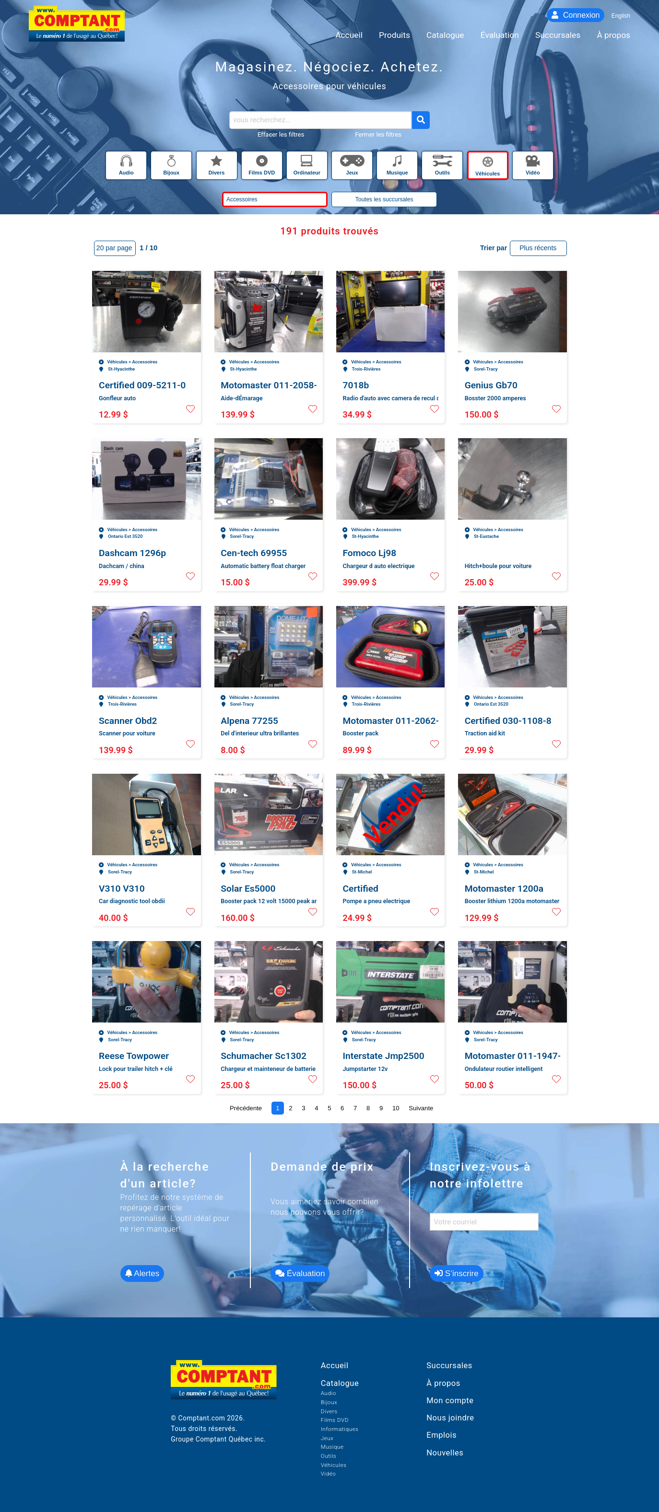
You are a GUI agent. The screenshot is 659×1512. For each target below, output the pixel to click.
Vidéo (328, 1473)
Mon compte (449, 1400)
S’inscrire (457, 1273)
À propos (443, 1383)
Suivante (421, 1108)
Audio (328, 1393)
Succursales (449, 1365)
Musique (332, 1446)
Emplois (441, 1435)
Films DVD (335, 1420)
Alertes (142, 1273)
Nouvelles (444, 1452)
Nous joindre (450, 1417)
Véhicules (334, 1465)
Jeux (327, 1438)
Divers (329, 1411)
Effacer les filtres (281, 134)
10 (396, 1108)
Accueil (335, 1365)
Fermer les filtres (378, 134)
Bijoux (329, 1402)
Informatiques (340, 1429)
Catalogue (340, 1383)
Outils (328, 1456)
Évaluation (300, 1273)
